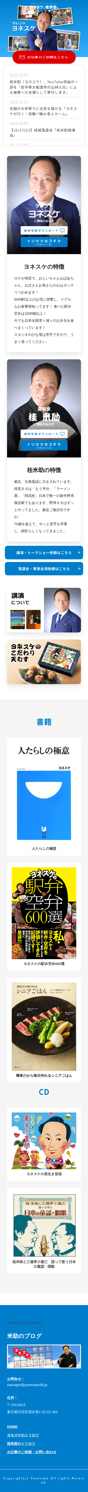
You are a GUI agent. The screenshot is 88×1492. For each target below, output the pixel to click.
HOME (12, 1427)
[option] (44, 28)
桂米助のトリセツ (21, 1443)
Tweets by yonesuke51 (25, 1323)
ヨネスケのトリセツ (23, 1435)
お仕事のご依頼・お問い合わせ (31, 1452)
